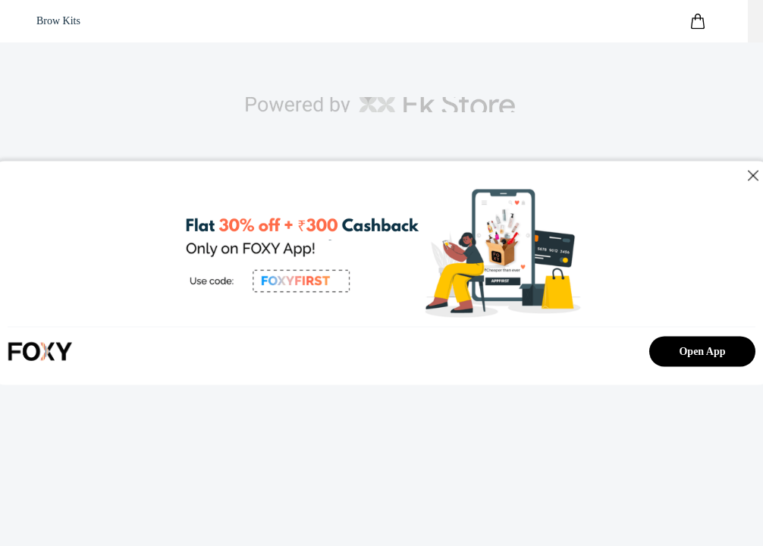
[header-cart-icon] (698, 21)
